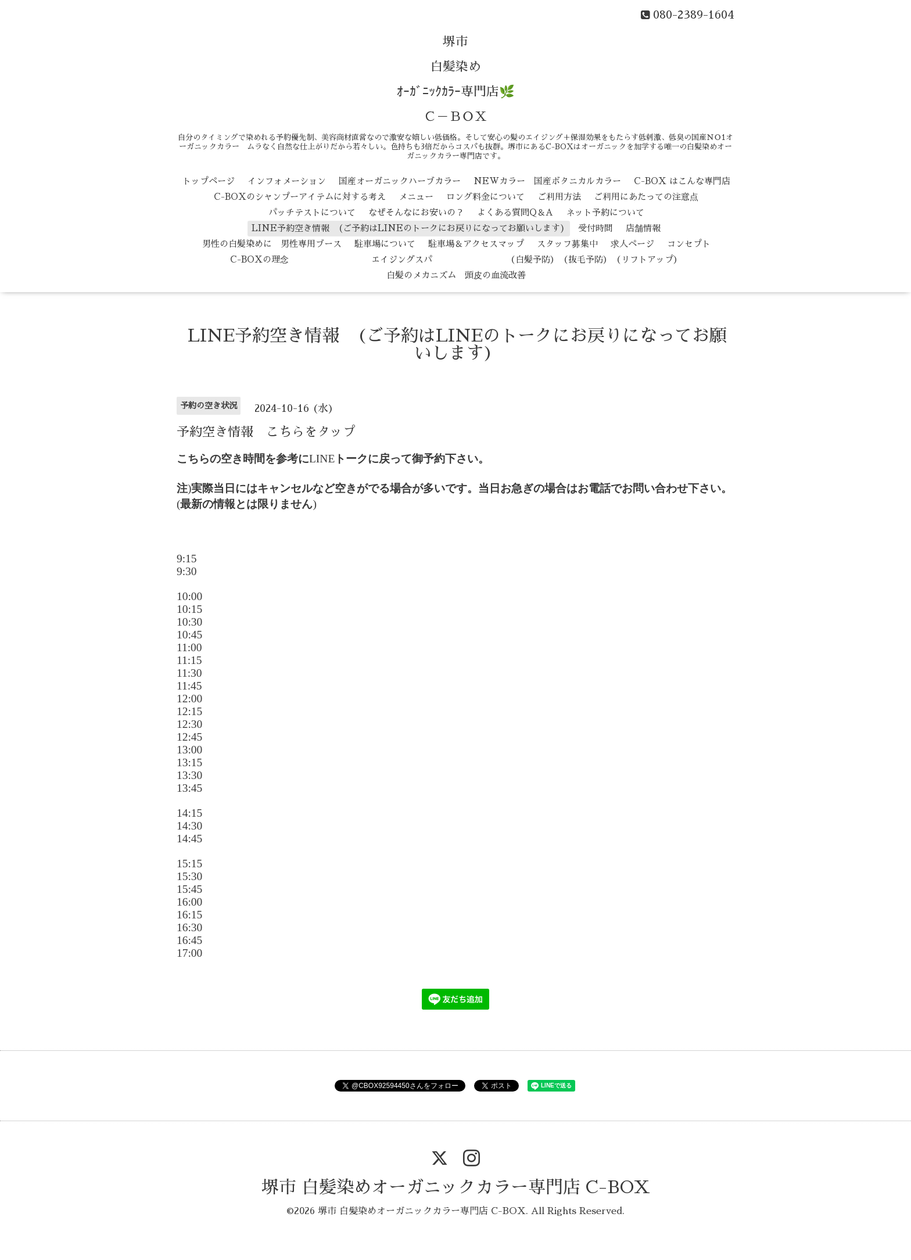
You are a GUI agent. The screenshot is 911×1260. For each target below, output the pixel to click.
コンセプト (689, 243)
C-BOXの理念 (259, 259)
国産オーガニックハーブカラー (400, 181)
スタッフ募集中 (567, 243)
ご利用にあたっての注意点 (646, 196)
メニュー (416, 196)
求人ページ (632, 243)
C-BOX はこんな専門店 (682, 181)
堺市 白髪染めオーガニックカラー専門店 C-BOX (455, 1187)
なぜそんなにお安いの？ (416, 212)
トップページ (208, 181)
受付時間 (595, 228)
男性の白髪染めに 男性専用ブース (272, 243)
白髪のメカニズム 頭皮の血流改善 (456, 275)
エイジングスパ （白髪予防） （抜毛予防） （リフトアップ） (492, 259)
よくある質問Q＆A (515, 212)
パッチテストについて (312, 212)
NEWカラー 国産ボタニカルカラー (547, 181)
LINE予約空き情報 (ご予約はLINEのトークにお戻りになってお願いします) (408, 228)
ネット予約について (605, 212)
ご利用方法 (559, 196)
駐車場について (384, 243)
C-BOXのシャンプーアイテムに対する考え (300, 196)
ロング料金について (485, 196)
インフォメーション (287, 181)
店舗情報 (643, 228)
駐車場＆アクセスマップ (476, 243)
